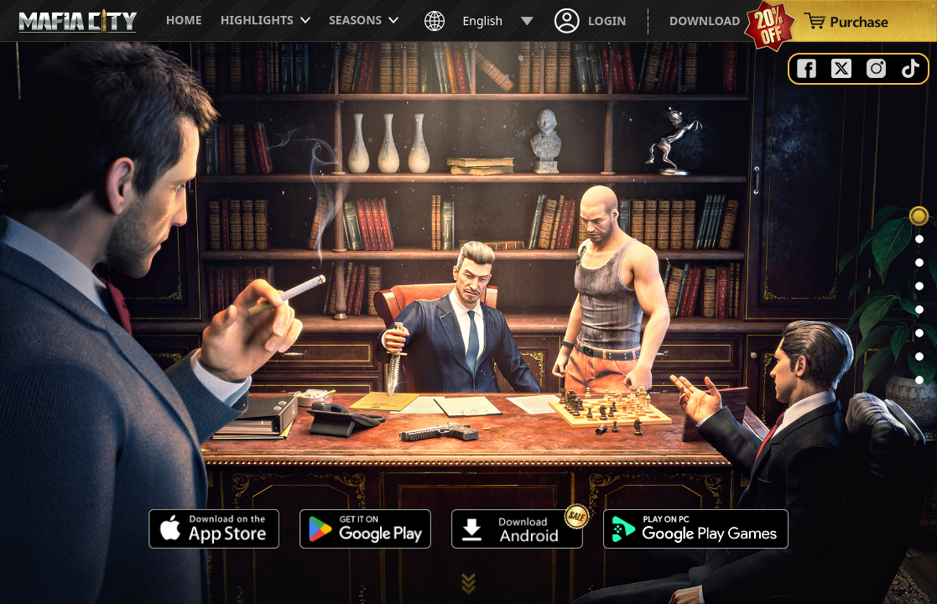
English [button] (479, 21)
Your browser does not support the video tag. (468, 323)
